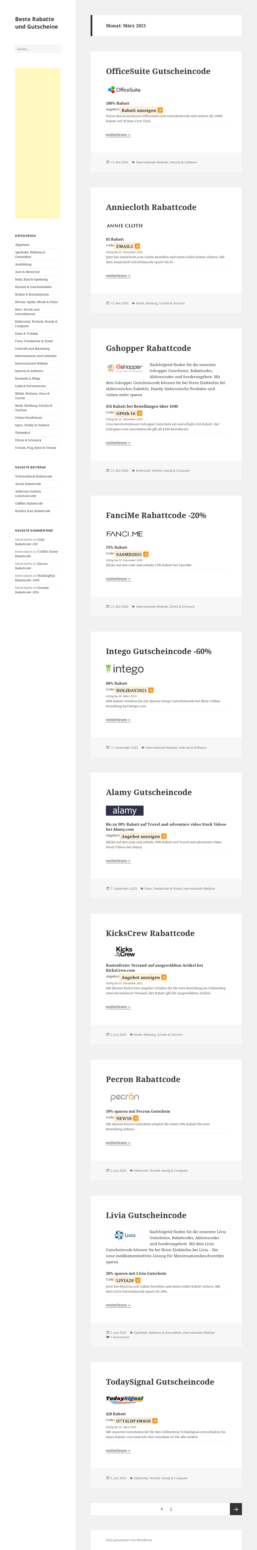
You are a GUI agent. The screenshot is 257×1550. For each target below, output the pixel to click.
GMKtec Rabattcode (29, 503)
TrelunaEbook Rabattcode (33, 476)
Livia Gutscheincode (146, 1215)
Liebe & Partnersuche (30, 386)
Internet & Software (29, 371)
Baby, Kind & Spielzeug (31, 279)
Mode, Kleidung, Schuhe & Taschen (160, 303)
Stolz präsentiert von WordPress (129, 1540)
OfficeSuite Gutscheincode (158, 71)
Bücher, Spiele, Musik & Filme (36, 302)
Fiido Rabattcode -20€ (30, 541)
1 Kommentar (120, 1337)
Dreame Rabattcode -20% (32, 590)
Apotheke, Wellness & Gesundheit (30, 254)
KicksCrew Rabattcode (150, 933)
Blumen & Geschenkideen (33, 287)
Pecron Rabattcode (143, 1079)
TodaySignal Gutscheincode (160, 1381)
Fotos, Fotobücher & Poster (34, 341)
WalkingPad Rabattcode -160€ (35, 578)
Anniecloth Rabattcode (151, 207)
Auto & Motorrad (27, 272)
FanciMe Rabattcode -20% (156, 515)
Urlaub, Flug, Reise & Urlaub (35, 448)
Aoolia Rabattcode (28, 484)
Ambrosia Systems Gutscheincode (28, 493)
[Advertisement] (37, 143)
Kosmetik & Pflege (27, 378)
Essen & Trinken (26, 333)
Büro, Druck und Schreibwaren (27, 311)
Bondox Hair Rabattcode (32, 511)
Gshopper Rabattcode (148, 348)
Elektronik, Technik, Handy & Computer (163, 470)
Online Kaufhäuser (28, 417)
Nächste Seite (236, 1509)
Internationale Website (31, 363)
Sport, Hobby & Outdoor (32, 425)
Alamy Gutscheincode (149, 792)
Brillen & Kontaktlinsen (32, 294)
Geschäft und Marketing (32, 348)
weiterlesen (118, 134)
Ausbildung (23, 264)
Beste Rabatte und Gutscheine (36, 22)
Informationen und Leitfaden (36, 356)
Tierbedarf (22, 433)
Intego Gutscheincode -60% (159, 651)
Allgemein (22, 245)
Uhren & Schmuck (28, 440)
